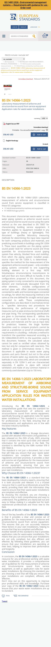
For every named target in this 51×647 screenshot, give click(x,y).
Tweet (4, 601)
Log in (14, 27)
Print (8, 596)
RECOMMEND (23, 596)
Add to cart (41, 135)
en (39, 27)
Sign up (23, 27)
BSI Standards (10, 62)
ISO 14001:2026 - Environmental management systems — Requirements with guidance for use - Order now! (25, 5)
